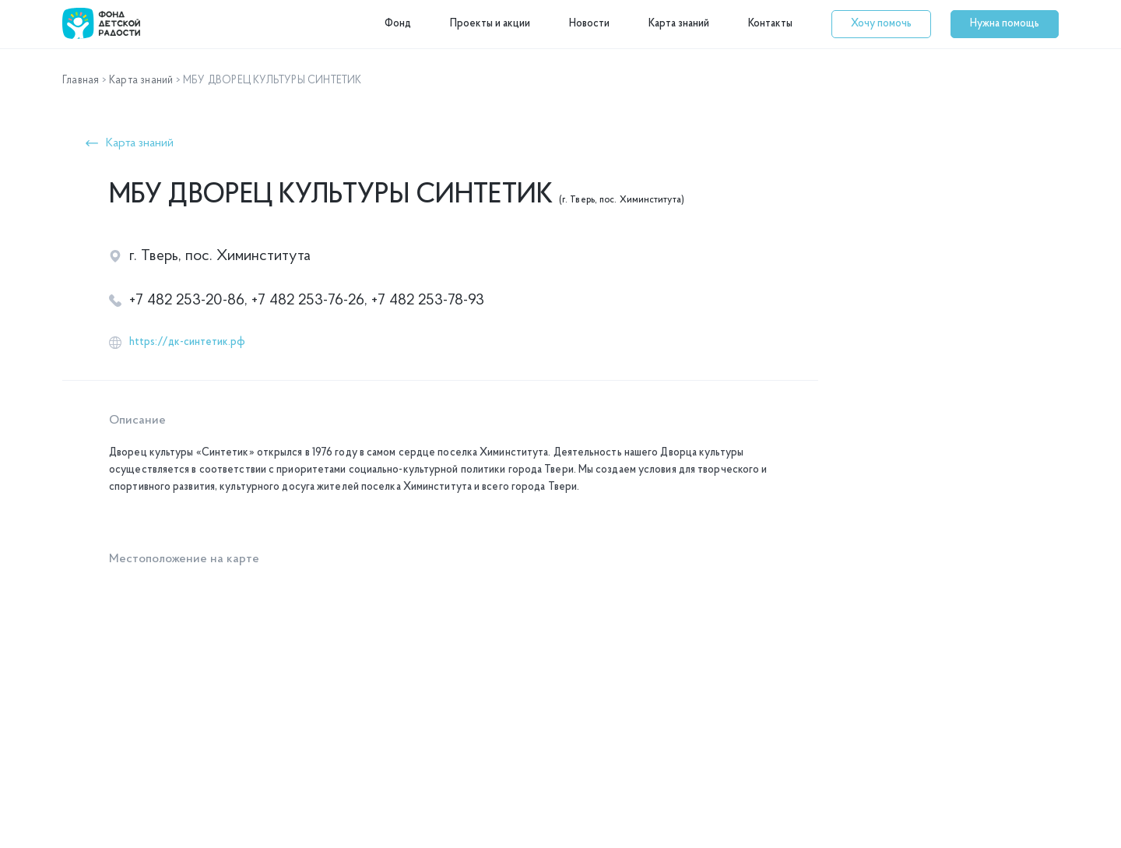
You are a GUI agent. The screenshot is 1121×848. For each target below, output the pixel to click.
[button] (881, 24)
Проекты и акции (490, 24)
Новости (589, 24)
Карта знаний (678, 24)
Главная (80, 80)
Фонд (398, 24)
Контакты (770, 24)
